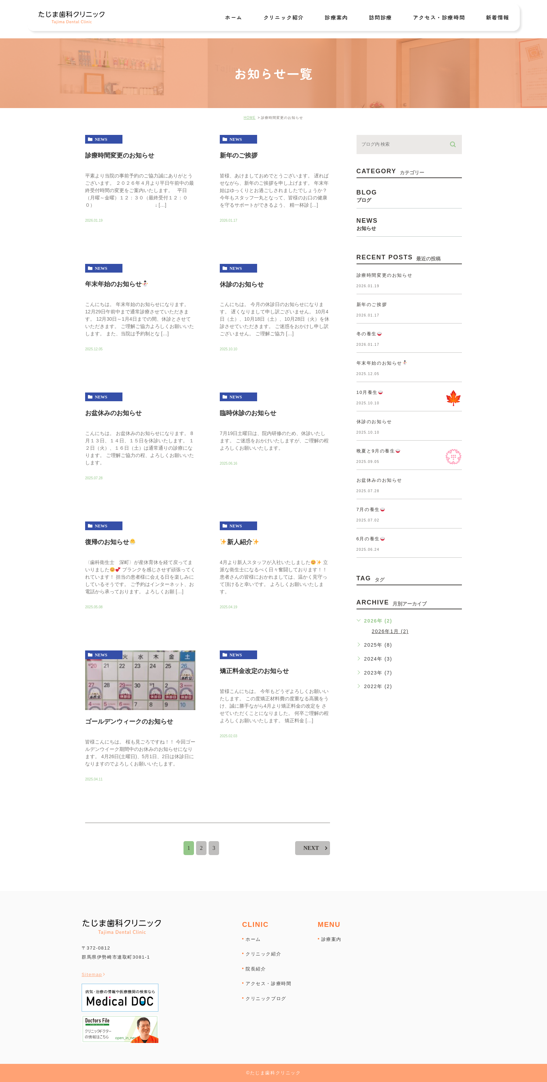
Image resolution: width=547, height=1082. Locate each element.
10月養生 (370, 392)
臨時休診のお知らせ (248, 413)
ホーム (233, 17)
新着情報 (497, 17)
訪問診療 (380, 17)
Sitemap (92, 974)
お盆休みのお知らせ (113, 413)
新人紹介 (239, 542)
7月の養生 (371, 509)
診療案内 (336, 17)
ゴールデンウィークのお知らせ (129, 721)
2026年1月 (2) (390, 631)
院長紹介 (256, 968)
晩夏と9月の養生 (378, 451)
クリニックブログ (266, 998)
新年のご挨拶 (238, 155)
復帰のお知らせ (110, 542)
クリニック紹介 (283, 17)
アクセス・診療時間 (439, 17)
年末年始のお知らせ (116, 284)
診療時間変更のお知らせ (119, 155)
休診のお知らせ (242, 284)
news (101, 139)
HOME (250, 118)
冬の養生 (369, 333)
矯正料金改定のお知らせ (254, 671)
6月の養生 (371, 538)
